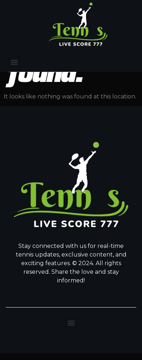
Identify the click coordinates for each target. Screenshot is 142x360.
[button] (14, 62)
